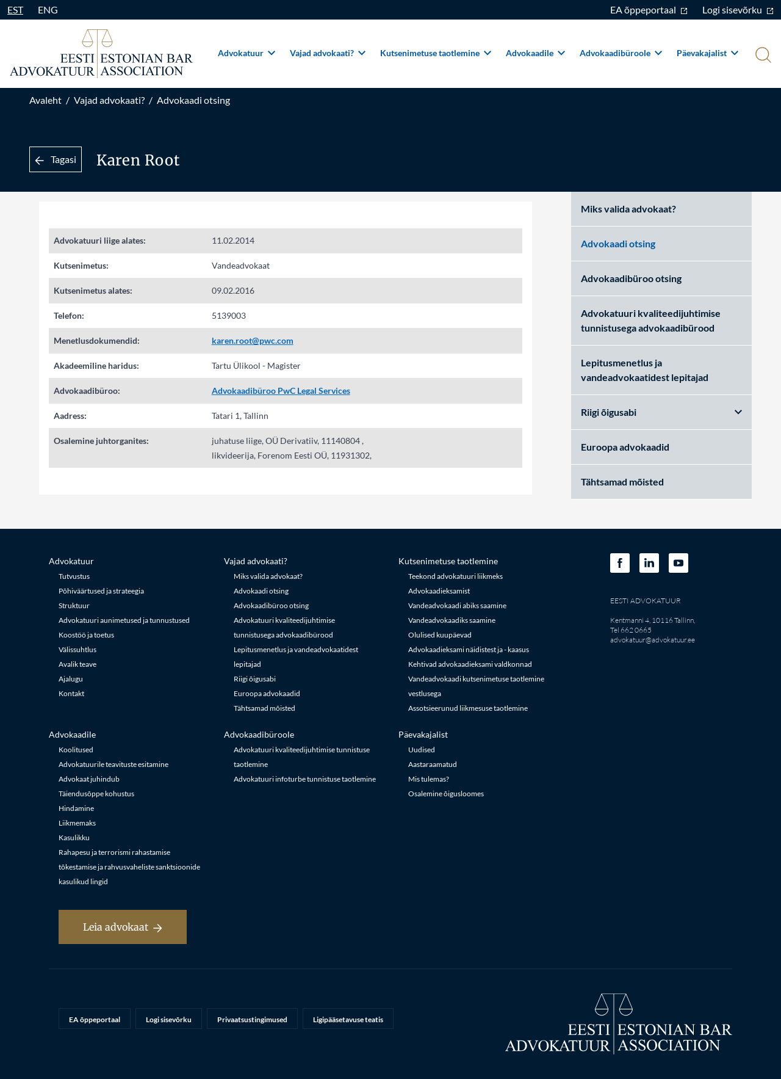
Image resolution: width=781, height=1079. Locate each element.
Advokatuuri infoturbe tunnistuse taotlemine (305, 778)
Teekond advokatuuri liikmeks (455, 576)
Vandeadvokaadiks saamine (451, 620)
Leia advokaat (122, 927)
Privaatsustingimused (252, 1019)
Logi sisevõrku (738, 9)
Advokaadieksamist (439, 590)
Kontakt (71, 693)
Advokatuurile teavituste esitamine (113, 764)
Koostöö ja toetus (86, 634)
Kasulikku (74, 837)
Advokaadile (535, 53)
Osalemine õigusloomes (446, 793)
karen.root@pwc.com (252, 340)
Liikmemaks (77, 822)
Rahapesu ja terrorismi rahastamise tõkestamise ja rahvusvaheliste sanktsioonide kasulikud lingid (129, 867)
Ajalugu (71, 678)
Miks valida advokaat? (628, 208)
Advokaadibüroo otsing (631, 278)
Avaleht (45, 100)
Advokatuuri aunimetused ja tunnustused (124, 620)
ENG (48, 9)
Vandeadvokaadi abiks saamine (457, 605)
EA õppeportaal (649, 9)
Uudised (421, 749)
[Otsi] (762, 56)
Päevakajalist (707, 53)
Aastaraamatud (432, 764)
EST (15, 9)
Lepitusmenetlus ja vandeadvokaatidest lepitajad (644, 370)
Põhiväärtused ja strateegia (101, 590)
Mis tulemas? (428, 778)
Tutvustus (74, 576)
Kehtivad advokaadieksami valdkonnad (470, 664)
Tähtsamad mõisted (622, 481)
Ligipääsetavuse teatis (348, 1019)
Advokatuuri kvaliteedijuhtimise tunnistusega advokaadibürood (651, 320)
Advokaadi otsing (193, 100)
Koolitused (76, 749)
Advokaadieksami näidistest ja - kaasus (468, 649)
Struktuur (74, 605)
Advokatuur (246, 53)
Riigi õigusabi (661, 412)
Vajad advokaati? (327, 53)
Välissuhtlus (77, 649)
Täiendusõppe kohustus (96, 793)
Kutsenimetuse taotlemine (435, 53)
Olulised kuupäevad (440, 634)
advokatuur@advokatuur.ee (652, 639)
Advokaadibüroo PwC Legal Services (281, 390)
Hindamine (76, 808)
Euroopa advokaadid (625, 446)
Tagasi (55, 159)
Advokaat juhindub (89, 778)
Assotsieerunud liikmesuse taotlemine (468, 708)
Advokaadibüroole (621, 53)
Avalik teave (77, 664)
